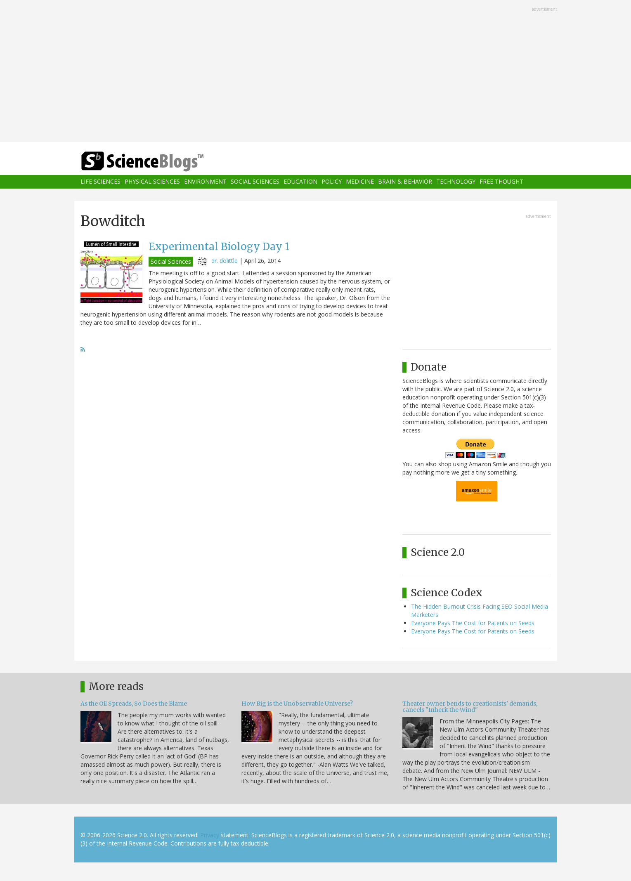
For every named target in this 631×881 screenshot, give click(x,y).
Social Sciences (255, 181)
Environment (205, 181)
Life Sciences (100, 181)
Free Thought (501, 181)
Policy (331, 181)
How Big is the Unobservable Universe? (297, 703)
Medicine (360, 181)
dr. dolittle (224, 261)
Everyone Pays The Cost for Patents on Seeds (472, 623)
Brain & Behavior (405, 181)
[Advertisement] (315, 72)
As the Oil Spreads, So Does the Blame (133, 703)
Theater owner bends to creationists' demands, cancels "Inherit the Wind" (469, 706)
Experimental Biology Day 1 (219, 246)
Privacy (209, 835)
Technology (455, 181)
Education (300, 181)
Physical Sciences (152, 181)
